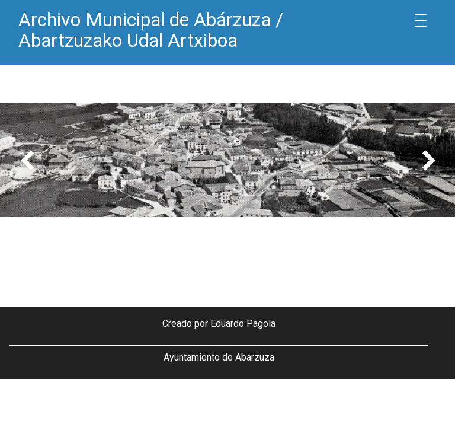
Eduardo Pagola (242, 323)
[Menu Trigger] (420, 21)
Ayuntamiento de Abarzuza (219, 357)
